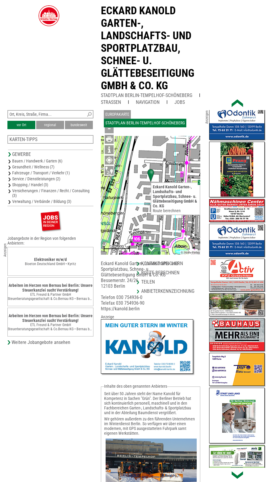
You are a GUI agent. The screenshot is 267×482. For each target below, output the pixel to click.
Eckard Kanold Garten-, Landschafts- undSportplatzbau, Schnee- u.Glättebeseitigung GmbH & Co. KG (147, 48)
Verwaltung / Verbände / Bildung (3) (41, 201)
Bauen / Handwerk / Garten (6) (37, 161)
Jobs (179, 102)
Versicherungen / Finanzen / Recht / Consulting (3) (51, 193)
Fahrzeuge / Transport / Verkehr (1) (41, 172)
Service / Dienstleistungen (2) (36, 178)
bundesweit (79, 125)
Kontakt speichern (162, 263)
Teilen (148, 282)
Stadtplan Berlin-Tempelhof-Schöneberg (146, 95)
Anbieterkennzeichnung (167, 291)
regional (50, 125)
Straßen (111, 102)
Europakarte (117, 114)
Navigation (148, 102)
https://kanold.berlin (120, 309)
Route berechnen (167, 210)
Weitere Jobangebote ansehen (41, 342)
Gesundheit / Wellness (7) (33, 167)
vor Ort (21, 125)
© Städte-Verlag (190, 252)
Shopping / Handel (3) (30, 184)
